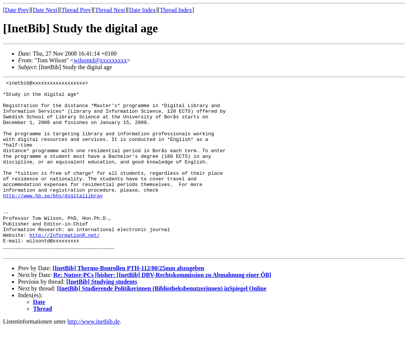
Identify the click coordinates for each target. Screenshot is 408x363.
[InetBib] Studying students (101, 316)
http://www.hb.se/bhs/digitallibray (53, 219)
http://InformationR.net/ (64, 266)
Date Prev (17, 10)
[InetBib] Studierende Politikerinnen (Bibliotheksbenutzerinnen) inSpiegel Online (162, 323)
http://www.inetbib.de (94, 356)
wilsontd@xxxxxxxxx (100, 60)
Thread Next (110, 10)
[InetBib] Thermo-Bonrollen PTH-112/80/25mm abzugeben (128, 303)
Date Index (142, 10)
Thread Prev (76, 10)
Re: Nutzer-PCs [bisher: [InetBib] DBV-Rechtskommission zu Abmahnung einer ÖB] (162, 310)
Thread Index (176, 10)
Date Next (45, 10)
